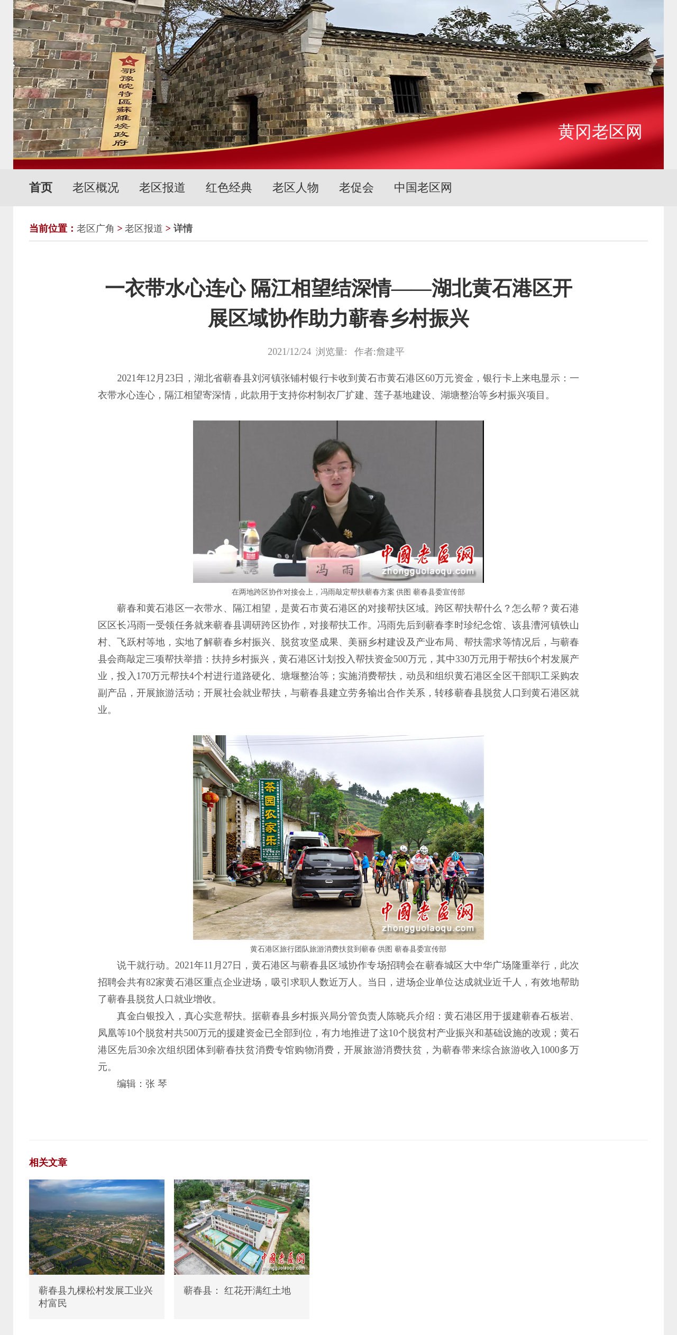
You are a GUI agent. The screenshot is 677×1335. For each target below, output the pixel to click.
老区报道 (162, 187)
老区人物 (295, 187)
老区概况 (95, 187)
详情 (183, 228)
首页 (40, 187)
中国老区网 (423, 187)
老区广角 (96, 228)
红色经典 (229, 187)
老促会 (356, 187)
